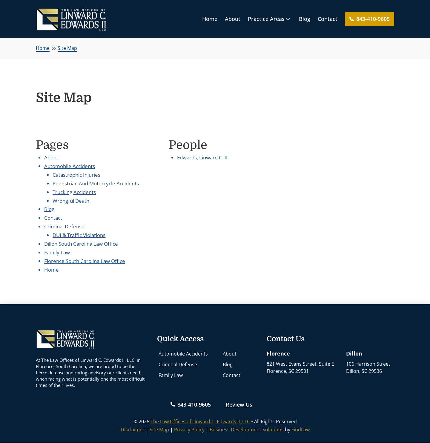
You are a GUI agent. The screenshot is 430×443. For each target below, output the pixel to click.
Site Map (159, 429)
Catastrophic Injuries (76, 174)
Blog (49, 209)
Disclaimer (133, 429)
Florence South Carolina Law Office (84, 261)
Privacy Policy (189, 429)
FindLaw (300, 429)
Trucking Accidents (74, 192)
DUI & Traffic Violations (79, 235)
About (51, 157)
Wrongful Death (71, 200)
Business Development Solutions (247, 429)
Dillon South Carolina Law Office (81, 243)
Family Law (57, 252)
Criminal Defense (64, 226)
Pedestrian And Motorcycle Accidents (96, 183)
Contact (53, 217)
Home (51, 269)
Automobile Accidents (69, 166)
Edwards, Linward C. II (202, 157)
